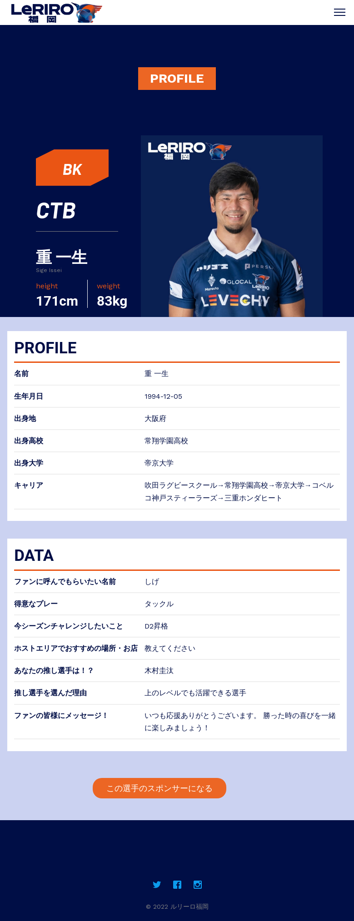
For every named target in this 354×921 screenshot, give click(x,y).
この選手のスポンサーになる (159, 788)
